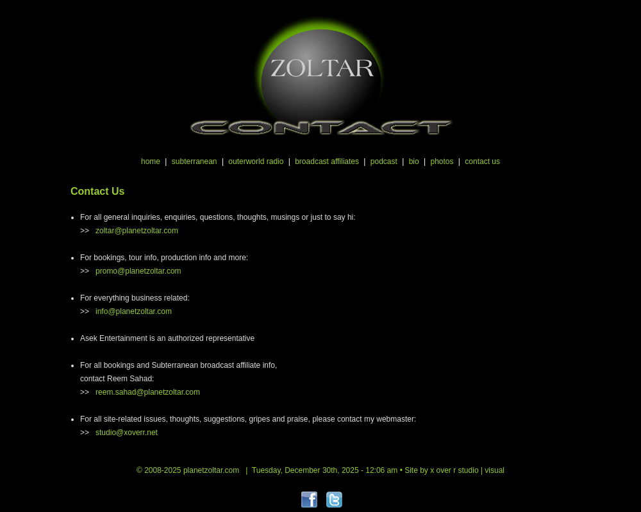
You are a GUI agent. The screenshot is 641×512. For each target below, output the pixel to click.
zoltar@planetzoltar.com (137, 230)
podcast (383, 161)
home (150, 161)
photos (441, 161)
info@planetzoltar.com (134, 311)
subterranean (194, 161)
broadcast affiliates (327, 161)
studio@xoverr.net (127, 432)
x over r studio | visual (467, 470)
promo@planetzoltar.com (138, 271)
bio (414, 161)
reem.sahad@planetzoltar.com (148, 392)
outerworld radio (255, 161)
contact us (482, 161)
